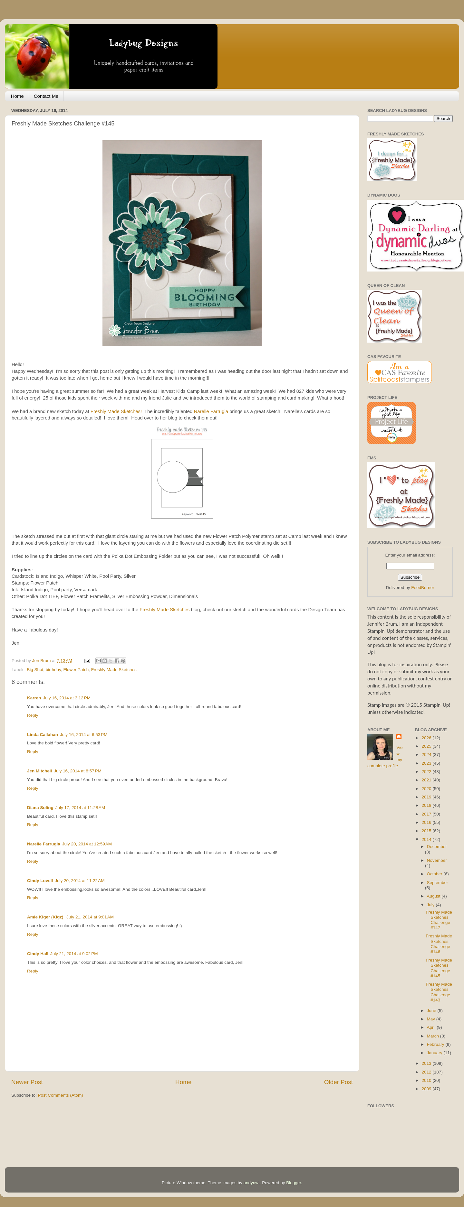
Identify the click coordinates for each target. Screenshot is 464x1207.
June (432, 1010)
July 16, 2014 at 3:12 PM (67, 698)
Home (17, 96)
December (437, 846)
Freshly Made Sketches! (115, 411)
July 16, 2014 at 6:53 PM (83, 734)
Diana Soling (40, 807)
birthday (53, 669)
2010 (426, 1080)
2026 (426, 737)
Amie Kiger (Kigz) (45, 917)
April (432, 1027)
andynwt (251, 1182)
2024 (426, 754)
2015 (426, 830)
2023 (426, 763)
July (431, 904)
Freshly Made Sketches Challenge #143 (439, 992)
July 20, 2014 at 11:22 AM (79, 880)
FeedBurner (422, 587)
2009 (426, 1088)
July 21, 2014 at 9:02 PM (74, 953)
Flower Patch (76, 669)
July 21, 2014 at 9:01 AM (90, 917)
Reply (32, 715)
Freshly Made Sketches (164, 609)
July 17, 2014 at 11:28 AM (80, 807)
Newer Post (27, 1082)
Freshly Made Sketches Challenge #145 (439, 968)
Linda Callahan (42, 734)
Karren (34, 698)
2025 (426, 746)
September (437, 882)
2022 (426, 771)
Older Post (338, 1082)
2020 (426, 788)
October (435, 873)
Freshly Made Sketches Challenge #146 (439, 944)
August (434, 896)
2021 (426, 780)
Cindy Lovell (40, 880)
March (433, 1036)
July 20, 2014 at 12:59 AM (87, 844)
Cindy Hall (37, 953)
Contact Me (46, 96)
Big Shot (35, 669)
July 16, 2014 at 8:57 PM (77, 771)
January (435, 1052)
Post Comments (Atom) (60, 1095)
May (431, 1019)
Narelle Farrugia (211, 411)
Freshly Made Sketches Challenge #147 (439, 920)
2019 (426, 797)
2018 (426, 805)
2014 (426, 839)
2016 (426, 822)
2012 (426, 1072)
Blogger (293, 1182)
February (436, 1044)
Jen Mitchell (39, 771)
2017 (426, 814)
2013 (426, 1063)
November (437, 860)
